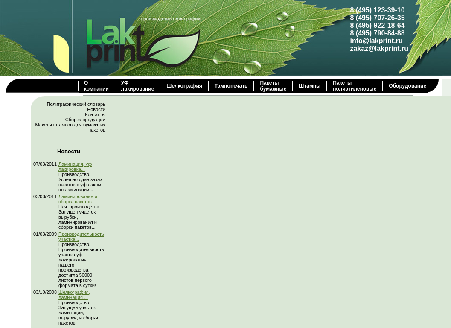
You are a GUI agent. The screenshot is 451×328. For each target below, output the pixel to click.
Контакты (95, 114)
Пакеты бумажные (273, 86)
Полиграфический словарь (76, 104)
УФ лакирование (137, 86)
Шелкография (184, 86)
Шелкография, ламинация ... (74, 295)
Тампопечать (231, 86)
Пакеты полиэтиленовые (354, 86)
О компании (96, 86)
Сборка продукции (85, 119)
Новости (96, 109)
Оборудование (407, 86)
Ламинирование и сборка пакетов (77, 199)
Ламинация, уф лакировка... (75, 166)
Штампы (309, 86)
